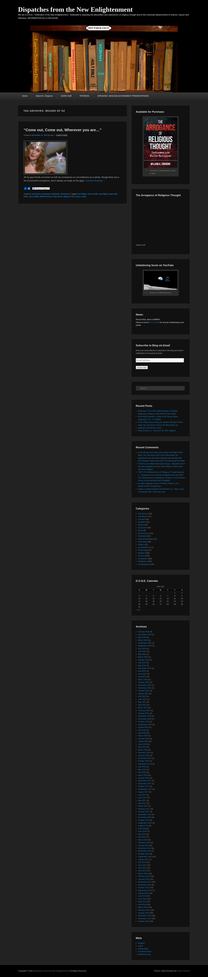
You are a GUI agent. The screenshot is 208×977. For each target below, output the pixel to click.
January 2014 (143, 913)
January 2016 (143, 845)
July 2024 (142, 648)
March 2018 (143, 775)
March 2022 (143, 679)
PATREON (84, 96)
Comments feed (144, 951)
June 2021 (142, 699)
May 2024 (142, 654)
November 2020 (144, 719)
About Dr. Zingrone (44, 96)
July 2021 (142, 696)
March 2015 (143, 873)
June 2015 (142, 865)
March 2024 (143, 657)
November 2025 (144, 634)
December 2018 (144, 758)
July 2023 (142, 663)
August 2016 (143, 826)
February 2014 (144, 910)
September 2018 (145, 764)
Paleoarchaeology (145, 539)
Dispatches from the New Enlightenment (75, 9)
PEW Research (46, 197)
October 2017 (143, 786)
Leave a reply (61, 135)
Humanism (46, 194)
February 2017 (144, 809)
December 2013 (144, 916)
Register (141, 943)
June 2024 (142, 651)
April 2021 (142, 705)
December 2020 (144, 716)
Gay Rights (103, 194)
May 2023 (142, 665)
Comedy (141, 519)
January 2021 (143, 713)
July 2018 (142, 767)
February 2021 (144, 710)
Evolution (142, 522)
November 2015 (144, 851)
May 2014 (142, 901)
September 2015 (145, 856)
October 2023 (143, 660)
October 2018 (143, 761)
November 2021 (144, 688)
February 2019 (144, 752)
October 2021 (143, 691)
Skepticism (142, 561)
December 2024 (144, 643)
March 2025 (143, 640)
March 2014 (143, 907)
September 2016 (145, 823)
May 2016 (142, 834)
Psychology (142, 550)
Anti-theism (36, 194)
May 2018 (142, 769)
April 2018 (142, 772)
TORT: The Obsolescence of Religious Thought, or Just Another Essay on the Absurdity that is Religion (161, 478)
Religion (141, 553)
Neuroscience (144, 533)
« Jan (138, 610)
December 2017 (144, 781)
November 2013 (144, 918)
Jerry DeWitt (34, 197)
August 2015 (143, 859)
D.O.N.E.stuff (154, 322)
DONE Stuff (66, 96)
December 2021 (144, 685)
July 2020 (142, 730)
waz (52, 135)
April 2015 (142, 871)
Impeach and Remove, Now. (149, 428)
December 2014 (144, 882)
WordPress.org (144, 954)
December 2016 (144, 814)
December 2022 (144, 668)
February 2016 (144, 842)
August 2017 (143, 792)
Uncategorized (144, 564)
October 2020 (143, 722)
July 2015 (142, 862)
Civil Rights (82, 194)
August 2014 (143, 893)
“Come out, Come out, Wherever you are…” (63, 130)
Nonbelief (56, 194)
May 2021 (142, 702)
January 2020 (143, 738)
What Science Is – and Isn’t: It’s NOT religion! (157, 430)
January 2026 (143, 632)
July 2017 (142, 795)
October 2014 (143, 887)
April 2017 (142, 803)
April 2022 (142, 677)
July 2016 (142, 828)
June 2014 (142, 899)
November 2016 (144, 817)
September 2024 (145, 646)
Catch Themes (183, 971)
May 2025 (142, 637)
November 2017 (144, 783)
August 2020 (143, 727)
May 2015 (142, 868)
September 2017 (145, 789)
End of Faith (93, 194)
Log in (140, 946)
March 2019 (143, 750)
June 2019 (142, 744)
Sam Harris (57, 197)
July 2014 (142, 896)
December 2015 (144, 848)
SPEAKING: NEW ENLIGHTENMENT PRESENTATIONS (123, 96)
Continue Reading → (95, 180)
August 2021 (143, 693)
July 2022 (142, 671)
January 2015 (143, 879)
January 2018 (143, 778)
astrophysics (143, 516)
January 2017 (143, 812)
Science (141, 556)
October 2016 (143, 820)
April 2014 (142, 904)
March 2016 (143, 840)
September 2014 (145, 890)
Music (140, 530)
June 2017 (142, 797)
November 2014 (144, 885)
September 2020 (145, 724)
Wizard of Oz (68, 197)
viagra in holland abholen (148, 489)
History (141, 525)
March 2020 (143, 736)
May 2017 (142, 800)
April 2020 (142, 733)
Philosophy (142, 542)
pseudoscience (144, 547)
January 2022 (143, 682)
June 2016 (142, 831)
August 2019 (143, 741)
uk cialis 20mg (144, 483)
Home (24, 96)
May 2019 (142, 747)
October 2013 (143, 921)
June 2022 (142, 674)
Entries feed (143, 949)
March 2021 (143, 707)
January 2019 (143, 755)
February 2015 (144, 876)
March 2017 (143, 806)
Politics (141, 544)
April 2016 (142, 837)
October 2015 (143, 854)
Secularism (65, 194)
